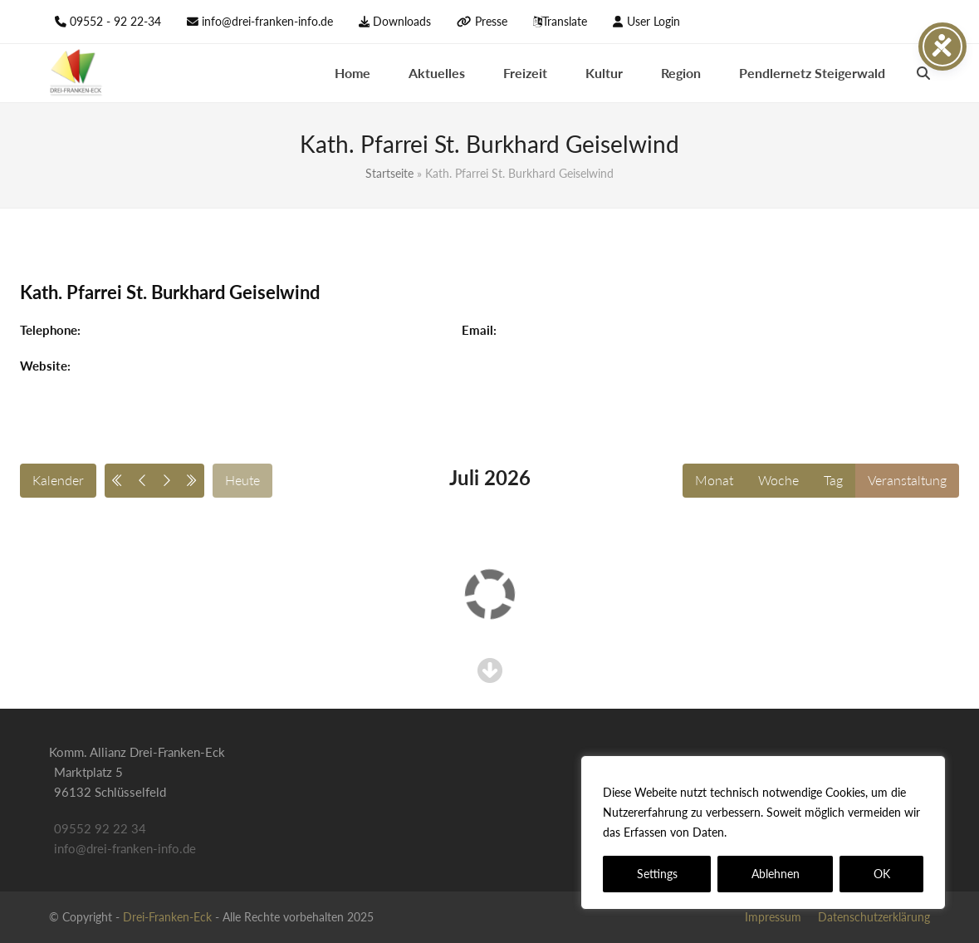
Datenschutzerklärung (790, 832)
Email (477, 329)
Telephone (48, 329)
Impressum (773, 917)
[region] (763, 832)
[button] (923, 73)
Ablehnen (775, 874)
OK (882, 874)
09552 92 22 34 (100, 828)
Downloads (402, 21)
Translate (564, 21)
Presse (491, 21)
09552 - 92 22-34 (115, 21)
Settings (657, 874)
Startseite (389, 173)
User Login (653, 21)
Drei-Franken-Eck (167, 917)
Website (43, 365)
